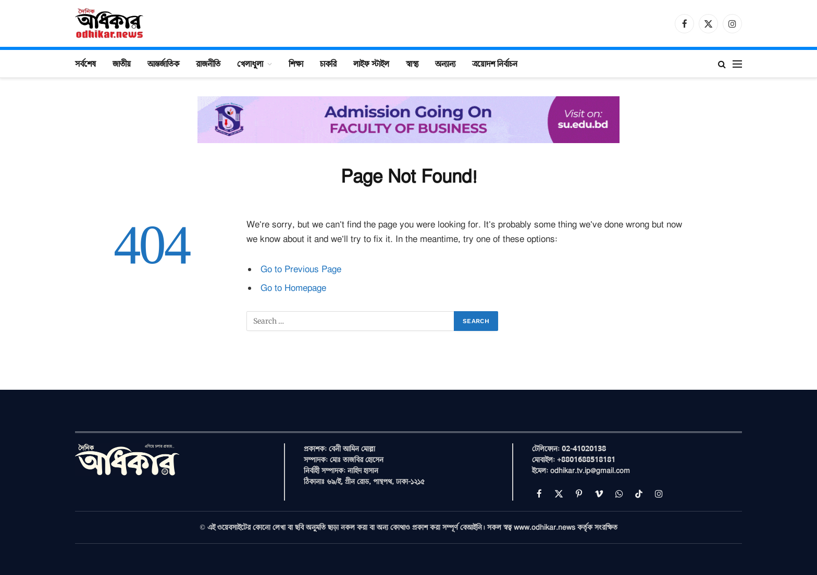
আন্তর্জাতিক (163, 63)
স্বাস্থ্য (412, 63)
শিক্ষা (296, 63)
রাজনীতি (208, 63)
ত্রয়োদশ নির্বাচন (494, 63)
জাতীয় (122, 63)
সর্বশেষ (85, 63)
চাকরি (328, 63)
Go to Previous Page (301, 269)
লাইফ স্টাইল (371, 63)
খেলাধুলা (250, 63)
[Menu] (737, 63)
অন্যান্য (445, 63)
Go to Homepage (293, 288)
